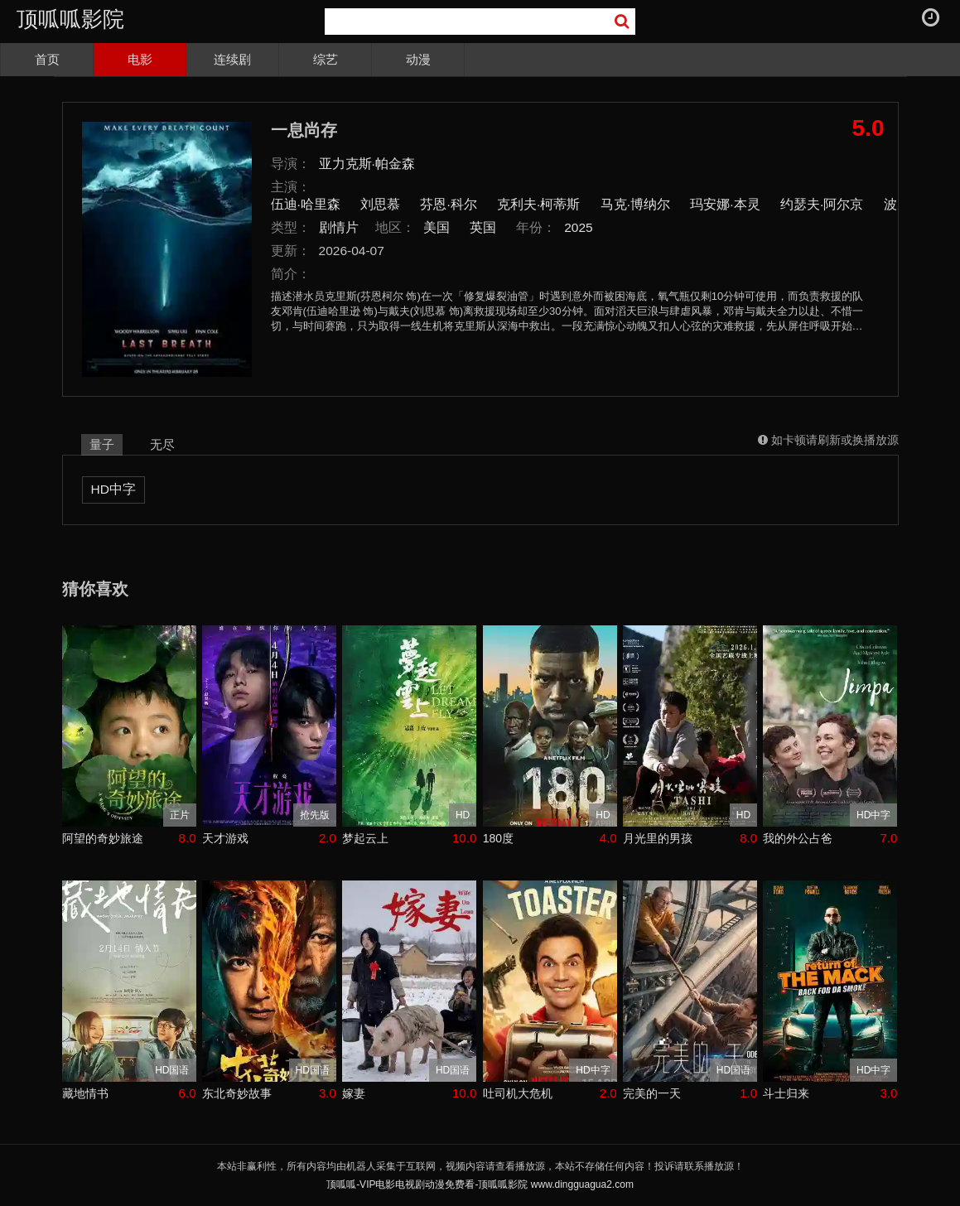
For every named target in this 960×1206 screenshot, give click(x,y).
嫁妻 (353, 1093)
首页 (47, 59)
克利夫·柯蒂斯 (538, 204)
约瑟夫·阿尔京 (821, 204)
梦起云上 (365, 838)
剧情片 (339, 227)
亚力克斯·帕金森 (367, 164)
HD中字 (113, 489)
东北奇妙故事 (237, 1093)
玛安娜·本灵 (725, 204)
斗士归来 (786, 1093)
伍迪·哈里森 (305, 204)
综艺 (325, 59)
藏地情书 (85, 1093)
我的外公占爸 (797, 838)
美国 (436, 227)
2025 (578, 227)
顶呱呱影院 (70, 19)
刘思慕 (380, 204)
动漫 (418, 59)
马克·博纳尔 (635, 204)
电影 (140, 59)
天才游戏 (225, 838)
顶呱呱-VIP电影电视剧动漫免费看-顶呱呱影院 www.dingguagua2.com (480, 1184)
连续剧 (232, 59)
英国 (483, 227)
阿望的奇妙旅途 (102, 838)
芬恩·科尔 (448, 204)
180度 (498, 838)
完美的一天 (652, 1093)
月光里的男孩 (657, 838)
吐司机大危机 (517, 1093)
